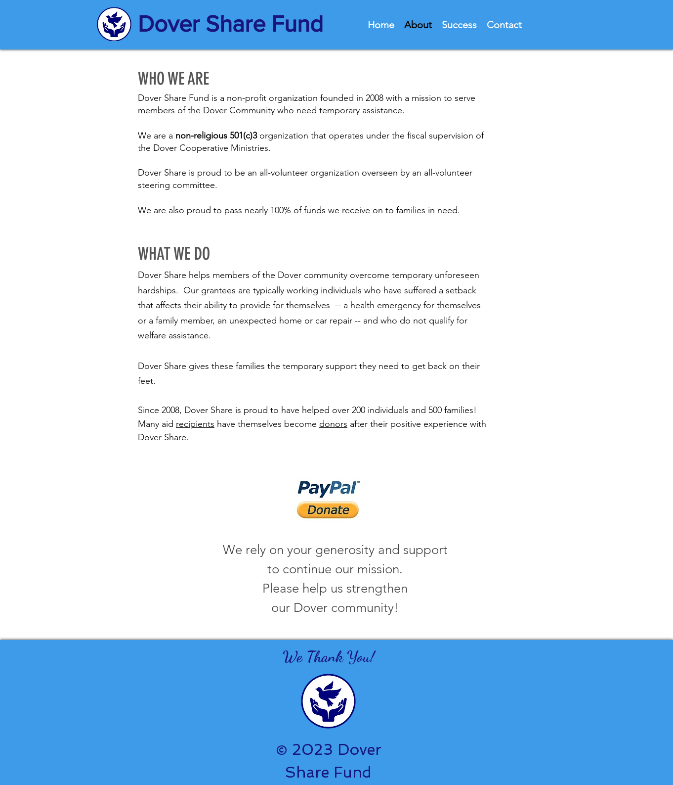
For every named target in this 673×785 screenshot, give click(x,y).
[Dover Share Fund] (234, 24)
